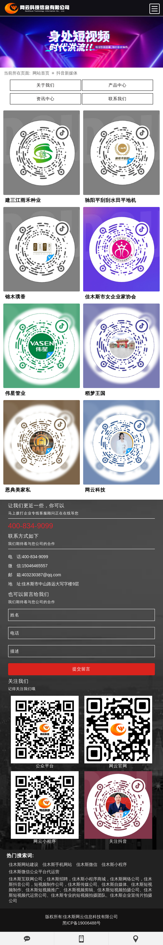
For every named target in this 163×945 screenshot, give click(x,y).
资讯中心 (45, 98)
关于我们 (45, 85)
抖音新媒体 (66, 73)
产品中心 (117, 85)
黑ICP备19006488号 (81, 923)
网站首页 (41, 73)
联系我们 (117, 98)
